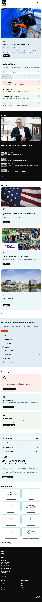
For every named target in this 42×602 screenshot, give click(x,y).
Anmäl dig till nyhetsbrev (9, 388)
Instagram (24, 585)
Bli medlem (4, 331)
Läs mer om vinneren (7, 477)
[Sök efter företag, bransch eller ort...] (21, 72)
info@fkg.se (3, 576)
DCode (13, 597)
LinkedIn (23, 583)
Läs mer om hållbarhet (9, 425)
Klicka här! (6, 55)
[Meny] (38, 2)
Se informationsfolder (9, 407)
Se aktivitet (6, 222)
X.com (23, 587)
